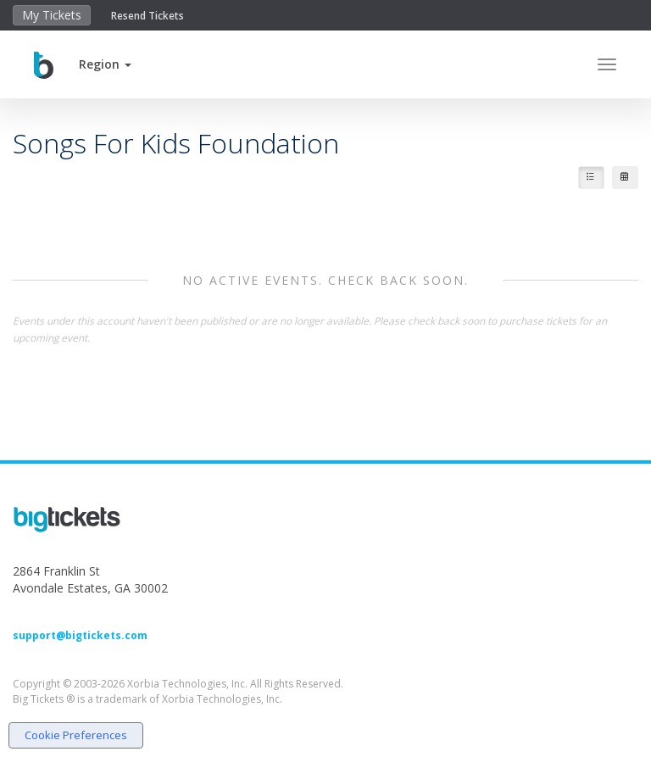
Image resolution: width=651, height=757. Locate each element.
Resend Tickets (147, 15)
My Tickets (51, 15)
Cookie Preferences (76, 735)
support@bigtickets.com (80, 635)
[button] (105, 64)
